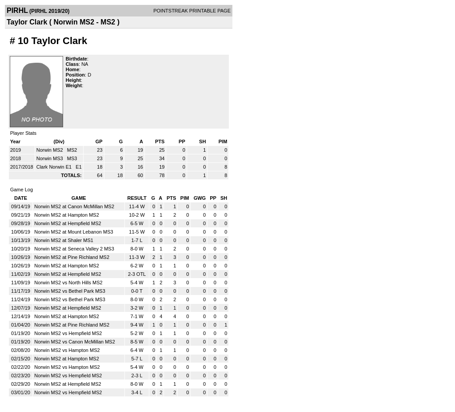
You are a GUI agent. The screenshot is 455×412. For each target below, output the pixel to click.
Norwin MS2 (50, 150)
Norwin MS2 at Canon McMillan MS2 (74, 206)
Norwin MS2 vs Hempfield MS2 (68, 333)
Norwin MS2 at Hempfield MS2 (67, 223)
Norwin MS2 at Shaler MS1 (63, 240)
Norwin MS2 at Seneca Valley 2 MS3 (74, 248)
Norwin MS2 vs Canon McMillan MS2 (74, 341)
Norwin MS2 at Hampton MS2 (66, 215)
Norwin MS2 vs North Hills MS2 (68, 282)
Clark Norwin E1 (54, 167)
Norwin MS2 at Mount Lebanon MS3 (73, 231)
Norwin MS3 (50, 158)
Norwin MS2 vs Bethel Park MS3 (69, 291)
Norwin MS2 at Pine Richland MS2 (71, 257)
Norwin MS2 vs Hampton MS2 (67, 350)
